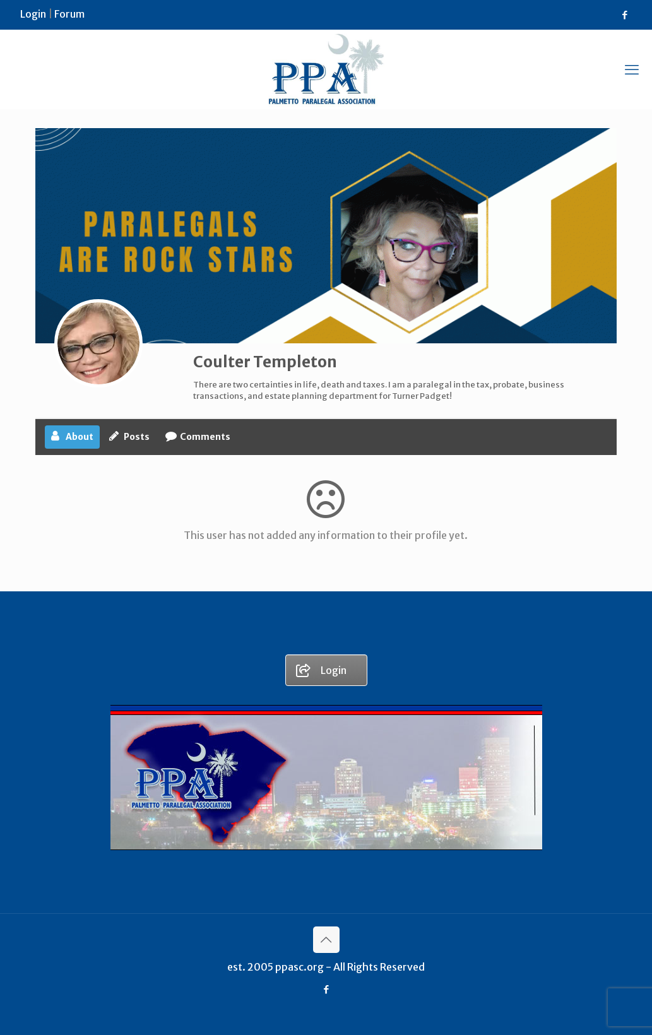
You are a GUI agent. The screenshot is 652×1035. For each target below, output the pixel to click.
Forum (69, 14)
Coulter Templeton (265, 362)
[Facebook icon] (624, 15)
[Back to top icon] (326, 939)
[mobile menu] (632, 69)
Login (33, 14)
